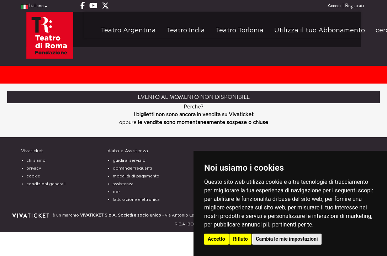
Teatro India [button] (185, 30)
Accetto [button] (216, 239)
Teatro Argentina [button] (128, 30)
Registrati (354, 5)
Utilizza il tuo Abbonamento (319, 30)
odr (116, 192)
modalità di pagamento (136, 176)
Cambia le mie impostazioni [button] (287, 239)
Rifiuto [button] (240, 239)
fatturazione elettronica (136, 200)
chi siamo (36, 160)
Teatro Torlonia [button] (240, 30)
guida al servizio (129, 160)
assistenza (123, 184)
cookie (33, 176)
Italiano (34, 5)
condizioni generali (45, 184)
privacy (33, 168)
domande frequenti (132, 168)
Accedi (334, 5)
